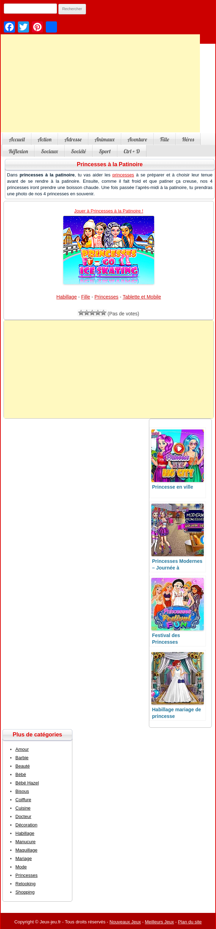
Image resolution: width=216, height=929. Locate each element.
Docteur (23, 816)
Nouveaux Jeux (125, 921)
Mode (21, 866)
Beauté (22, 766)
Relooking (25, 883)
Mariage (23, 858)
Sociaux (49, 151)
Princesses (106, 297)
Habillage (66, 297)
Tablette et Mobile (142, 297)
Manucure (25, 841)
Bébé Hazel (27, 782)
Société (78, 151)
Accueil (17, 139)
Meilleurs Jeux (159, 921)
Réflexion (18, 151)
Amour (22, 749)
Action (45, 139)
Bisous (22, 791)
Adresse (72, 139)
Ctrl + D (132, 151)
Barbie (22, 757)
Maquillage (26, 850)
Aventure (137, 139)
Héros (188, 139)
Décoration (26, 824)
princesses (123, 174)
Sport (105, 151)
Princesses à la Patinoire (110, 164)
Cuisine (22, 808)
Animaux (105, 139)
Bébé (20, 774)
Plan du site (190, 921)
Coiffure (23, 799)
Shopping (25, 892)
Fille (164, 139)
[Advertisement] (109, 369)
